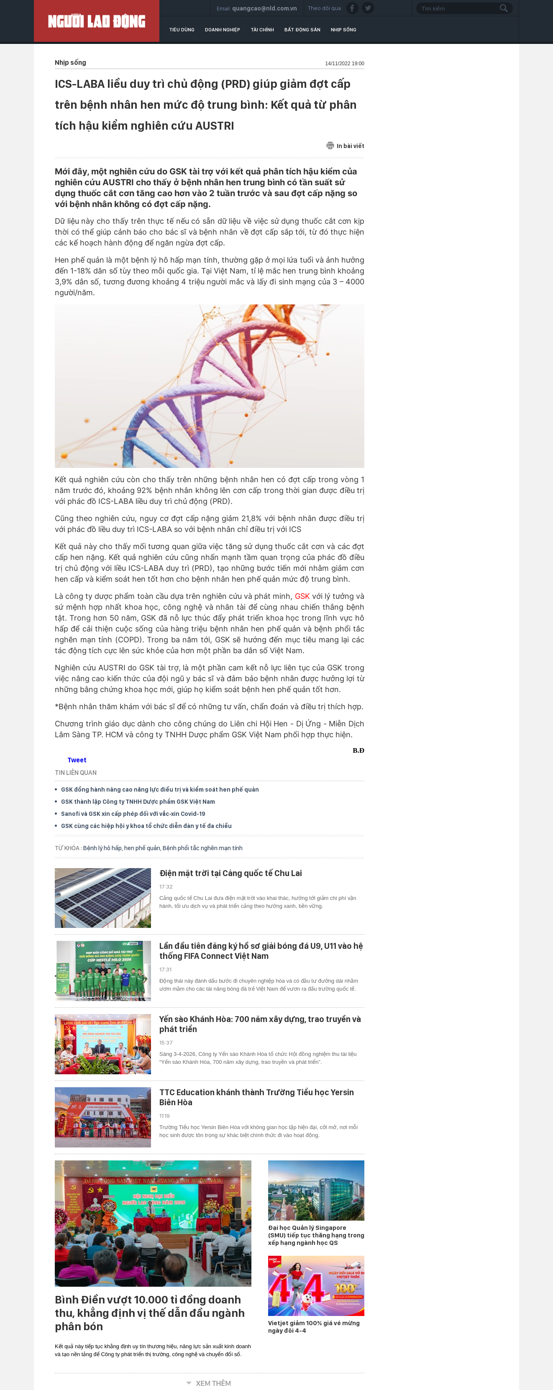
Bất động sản (302, 30)
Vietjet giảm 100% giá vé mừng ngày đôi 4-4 (314, 1326)
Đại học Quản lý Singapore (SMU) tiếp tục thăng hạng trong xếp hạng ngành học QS (316, 1235)
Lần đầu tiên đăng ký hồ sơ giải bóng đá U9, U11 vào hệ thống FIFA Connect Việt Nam (261, 951)
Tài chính (262, 30)
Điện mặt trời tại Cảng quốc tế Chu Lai (230, 873)
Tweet (77, 760)
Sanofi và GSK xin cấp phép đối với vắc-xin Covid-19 (133, 813)
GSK (302, 596)
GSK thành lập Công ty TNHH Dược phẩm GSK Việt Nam (138, 801)
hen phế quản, (143, 848)
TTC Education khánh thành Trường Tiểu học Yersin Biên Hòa (256, 1097)
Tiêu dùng (182, 30)
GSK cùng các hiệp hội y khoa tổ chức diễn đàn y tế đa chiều (146, 826)
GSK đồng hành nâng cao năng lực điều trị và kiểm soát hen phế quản (160, 789)
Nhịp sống (343, 30)
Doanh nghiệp (222, 30)
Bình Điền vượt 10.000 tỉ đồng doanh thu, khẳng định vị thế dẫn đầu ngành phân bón (150, 1313)
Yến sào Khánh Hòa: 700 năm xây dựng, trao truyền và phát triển (260, 1024)
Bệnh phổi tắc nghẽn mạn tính (203, 848)
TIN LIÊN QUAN (76, 773)
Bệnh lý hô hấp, (103, 848)
